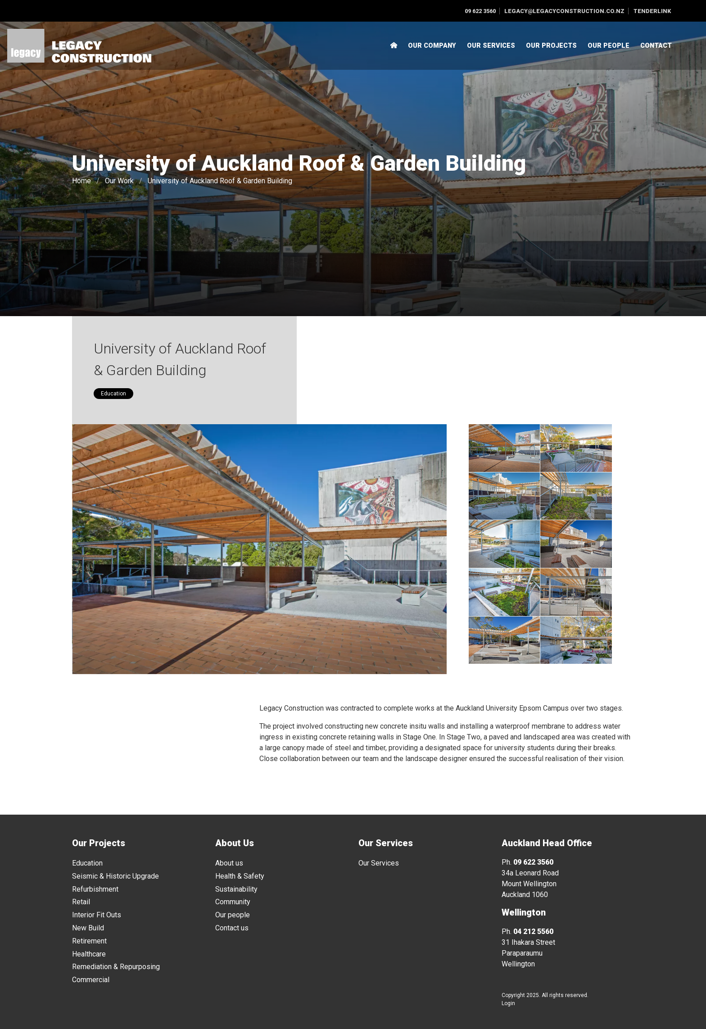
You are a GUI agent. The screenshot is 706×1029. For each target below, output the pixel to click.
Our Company (432, 46)
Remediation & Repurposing (116, 966)
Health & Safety (239, 876)
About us (229, 863)
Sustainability (236, 889)
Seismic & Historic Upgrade (115, 876)
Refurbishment (95, 889)
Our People (608, 46)
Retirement (89, 941)
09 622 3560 (480, 11)
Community (232, 902)
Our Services (491, 46)
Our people (232, 915)
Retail (81, 902)
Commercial (90, 979)
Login (508, 1003)
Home (81, 181)
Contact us (232, 928)
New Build (88, 928)
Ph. (527, 862)
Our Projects (551, 46)
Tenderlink (652, 11)
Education (113, 393)
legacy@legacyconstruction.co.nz (564, 11)
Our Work (119, 181)
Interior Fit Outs (96, 915)
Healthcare (89, 954)
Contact (656, 46)
